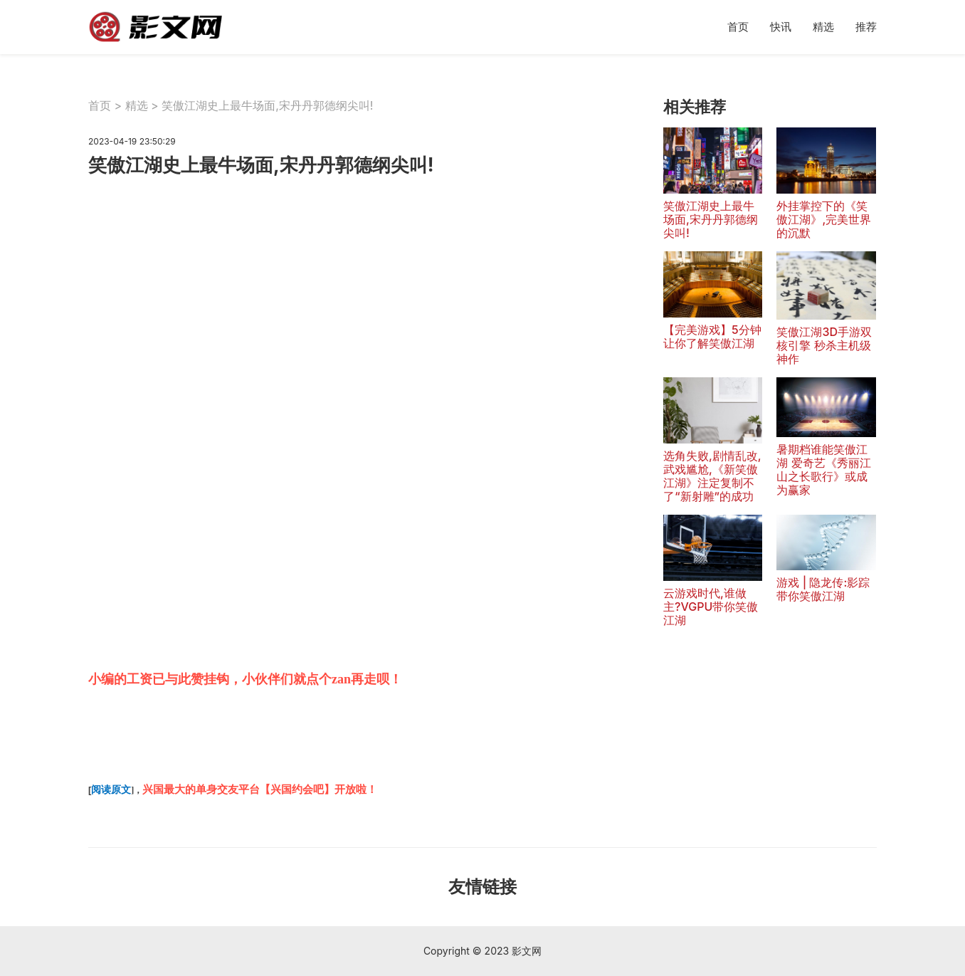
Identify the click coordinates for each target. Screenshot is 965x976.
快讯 (780, 26)
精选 (823, 26)
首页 (738, 26)
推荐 (866, 26)
